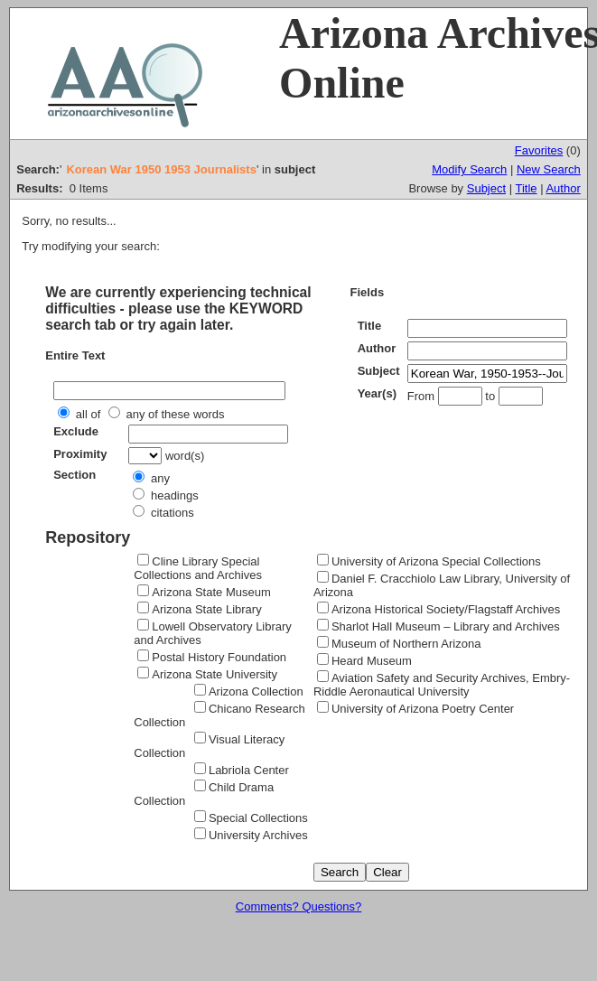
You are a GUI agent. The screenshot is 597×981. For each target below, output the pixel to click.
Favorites (539, 150)
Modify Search (469, 169)
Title (525, 188)
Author (563, 188)
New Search (549, 169)
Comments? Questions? (298, 906)
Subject (486, 188)
